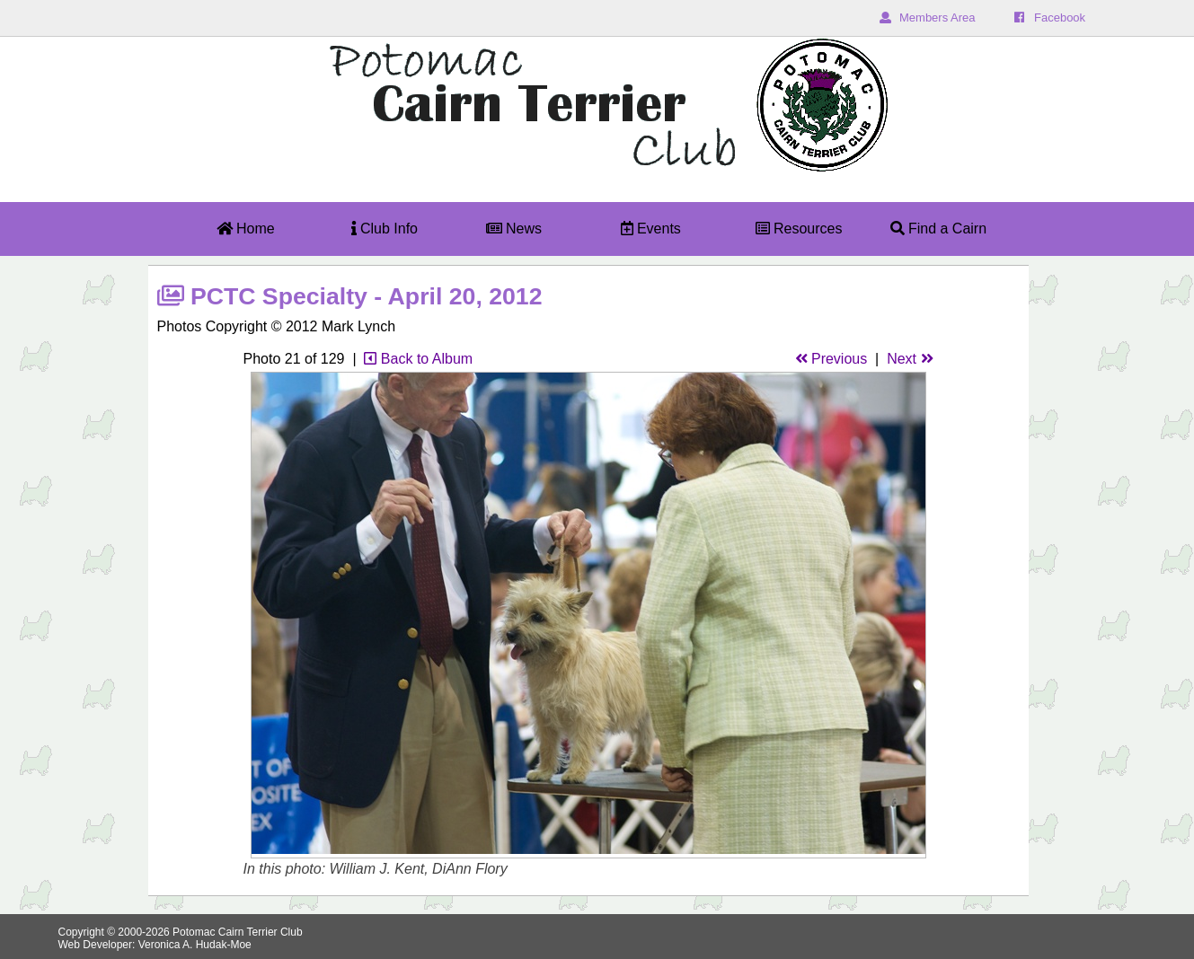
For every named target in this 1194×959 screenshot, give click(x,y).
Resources (799, 228)
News (514, 228)
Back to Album (418, 358)
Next (910, 358)
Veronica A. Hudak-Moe (195, 944)
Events (651, 228)
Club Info (384, 228)
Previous (831, 358)
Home (246, 228)
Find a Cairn (938, 228)
